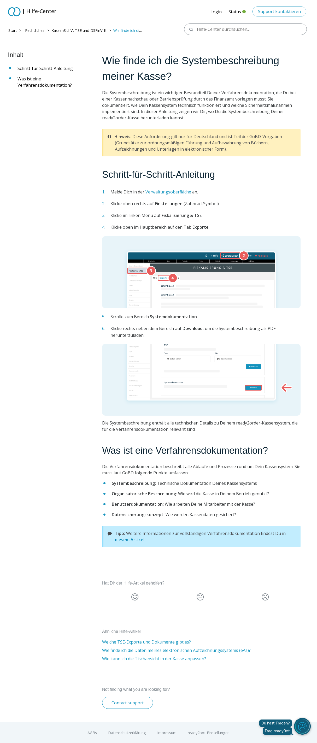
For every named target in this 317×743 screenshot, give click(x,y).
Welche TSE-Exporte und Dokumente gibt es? (146, 642)
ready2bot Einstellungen (209, 732)
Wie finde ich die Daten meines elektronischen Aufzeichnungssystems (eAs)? (176, 650)
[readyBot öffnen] (302, 726)
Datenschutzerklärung (127, 732)
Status (237, 13)
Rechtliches (34, 30)
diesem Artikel (129, 539)
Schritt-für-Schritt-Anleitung (46, 68)
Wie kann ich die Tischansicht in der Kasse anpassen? (154, 659)
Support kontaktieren (279, 11)
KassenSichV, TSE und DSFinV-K (78, 30)
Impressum (167, 732)
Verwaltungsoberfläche (168, 192)
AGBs (92, 732)
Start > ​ (15, 30)
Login (216, 12)
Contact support (127, 703)
